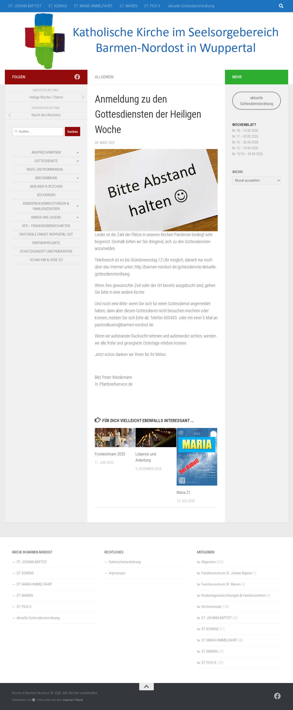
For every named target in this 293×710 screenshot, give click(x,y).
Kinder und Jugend (46, 217)
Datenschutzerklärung (125, 562)
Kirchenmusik (46, 178)
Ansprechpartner (46, 152)
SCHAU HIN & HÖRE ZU (46, 260)
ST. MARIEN (128, 6)
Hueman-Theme (73, 700)
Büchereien (46, 195)
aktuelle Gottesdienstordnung (191, 6)
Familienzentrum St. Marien (221, 584)
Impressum (117, 573)
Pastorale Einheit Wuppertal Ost (46, 234)
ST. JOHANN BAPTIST (25, 6)
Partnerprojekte (46, 243)
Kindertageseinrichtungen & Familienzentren (46, 206)
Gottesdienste (46, 161)
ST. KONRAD (57, 6)
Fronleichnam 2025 (110, 454)
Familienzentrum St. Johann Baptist (226, 573)
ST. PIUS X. (152, 6)
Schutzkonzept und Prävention (46, 251)
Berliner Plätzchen (46, 186)
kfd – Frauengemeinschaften (46, 226)
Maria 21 (183, 492)
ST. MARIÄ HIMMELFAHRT (93, 6)
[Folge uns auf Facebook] (77, 77)
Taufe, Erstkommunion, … (46, 169)
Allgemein (104, 77)
